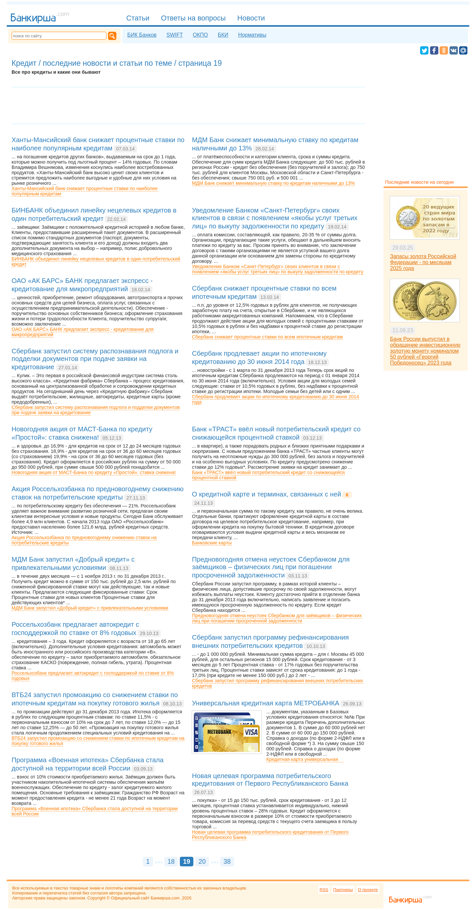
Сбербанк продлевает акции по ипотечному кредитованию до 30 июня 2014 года (275, 399)
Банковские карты (212, 542)
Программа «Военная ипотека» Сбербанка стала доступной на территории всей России (95, 811)
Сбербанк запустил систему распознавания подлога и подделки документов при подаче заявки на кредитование (96, 410)
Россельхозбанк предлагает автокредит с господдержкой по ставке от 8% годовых (93, 675)
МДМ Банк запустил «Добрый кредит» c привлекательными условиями (90, 608)
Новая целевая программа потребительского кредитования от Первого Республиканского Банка (270, 834)
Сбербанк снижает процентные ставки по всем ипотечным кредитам (267, 336)
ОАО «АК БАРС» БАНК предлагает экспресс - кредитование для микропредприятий (83, 332)
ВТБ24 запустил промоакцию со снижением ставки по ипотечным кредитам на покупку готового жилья (98, 740)
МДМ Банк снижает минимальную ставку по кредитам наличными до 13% (273, 183)
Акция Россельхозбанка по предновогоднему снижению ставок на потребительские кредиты (84, 540)
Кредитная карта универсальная (304, 759)
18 (171, 861)
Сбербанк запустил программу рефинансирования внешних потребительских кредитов (277, 683)
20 (202, 861)
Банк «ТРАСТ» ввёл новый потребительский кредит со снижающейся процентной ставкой (268, 475)
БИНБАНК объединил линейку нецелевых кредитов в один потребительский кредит (96, 261)
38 (227, 861)
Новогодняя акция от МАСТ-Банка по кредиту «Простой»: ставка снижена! (94, 472)
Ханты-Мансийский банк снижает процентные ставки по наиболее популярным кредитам (85, 191)
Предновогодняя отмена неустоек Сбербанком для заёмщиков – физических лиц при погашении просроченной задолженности (277, 618)
